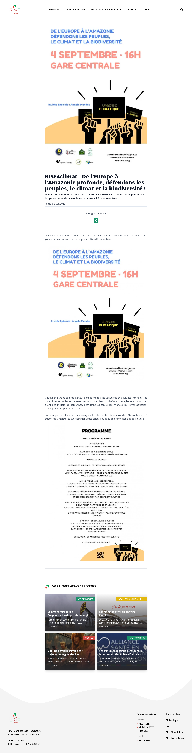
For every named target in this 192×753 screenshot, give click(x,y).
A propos (133, 9)
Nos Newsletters (175, 732)
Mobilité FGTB (145, 727)
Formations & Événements (106, 9)
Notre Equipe (173, 720)
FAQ (168, 726)
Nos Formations (175, 738)
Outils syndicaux (75, 9)
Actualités (54, 9)
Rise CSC (142, 730)
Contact (148, 9)
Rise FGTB (143, 723)
